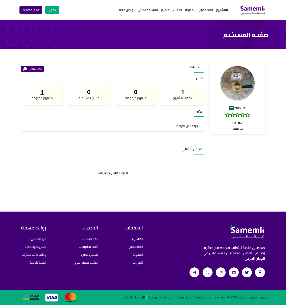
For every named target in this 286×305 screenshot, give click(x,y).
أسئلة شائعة (37, 262)
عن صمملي (38, 239)
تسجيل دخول (89, 254)
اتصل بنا (138, 262)
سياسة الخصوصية (160, 297)
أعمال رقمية (184, 297)
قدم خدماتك (90, 239)
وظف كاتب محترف (34, 254)
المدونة (190, 10)
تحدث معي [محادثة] (32, 68)
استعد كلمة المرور (85, 262)
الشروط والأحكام (35, 247)
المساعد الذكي (147, 10)
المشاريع (222, 10)
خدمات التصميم (171, 10)
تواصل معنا (126, 10)
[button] (237, 83)
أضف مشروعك (88, 247)
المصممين (206, 10)
